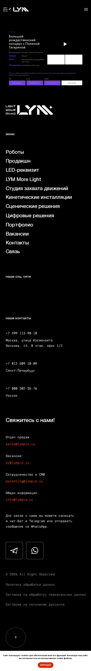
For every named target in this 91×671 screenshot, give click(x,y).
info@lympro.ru (19, 499)
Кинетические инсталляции (39, 197)
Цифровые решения (30, 216)
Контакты (17, 243)
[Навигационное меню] (86, 9)
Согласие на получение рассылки (35, 604)
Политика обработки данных (30, 584)
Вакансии (17, 234)
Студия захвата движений (37, 188)
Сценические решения (33, 206)
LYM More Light (23, 179)
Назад (13, 32)
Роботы (15, 152)
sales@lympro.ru (20, 444)
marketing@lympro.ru (24, 481)
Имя (10, 79)
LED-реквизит (22, 170)
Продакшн (18, 161)
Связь (13, 252)
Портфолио (19, 225)
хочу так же (72, 83)
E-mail (28, 79)
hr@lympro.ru (17, 463)
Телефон (46, 79)
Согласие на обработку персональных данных (46, 594)
